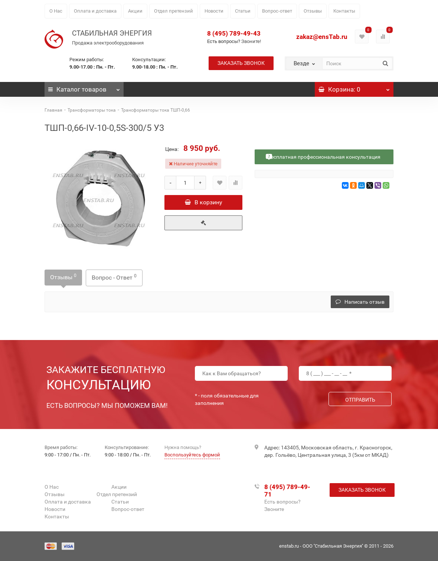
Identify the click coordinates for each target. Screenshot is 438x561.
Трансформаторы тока (92, 110)
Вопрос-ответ (277, 11)
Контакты (344, 11)
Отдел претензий (173, 11)
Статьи (243, 11)
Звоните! (251, 41)
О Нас (55, 11)
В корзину (203, 202)
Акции (135, 11)
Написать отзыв (360, 302)
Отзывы (313, 11)
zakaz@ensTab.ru (321, 36)
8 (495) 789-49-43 (234, 33)
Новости (214, 11)
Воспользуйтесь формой (192, 455)
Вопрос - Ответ (114, 277)
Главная (53, 110)
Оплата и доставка (95, 11)
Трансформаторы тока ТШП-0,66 (155, 110)
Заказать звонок (241, 63)
